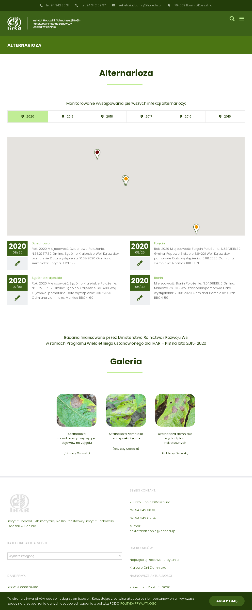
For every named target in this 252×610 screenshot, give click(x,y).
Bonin (158, 277)
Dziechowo (41, 243)
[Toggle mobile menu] (242, 18)
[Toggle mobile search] (232, 18)
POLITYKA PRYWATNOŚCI (138, 603)
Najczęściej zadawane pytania (154, 559)
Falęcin (159, 243)
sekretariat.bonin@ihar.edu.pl (153, 531)
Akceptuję (226, 600)
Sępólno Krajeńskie (47, 277)
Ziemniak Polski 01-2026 (151, 587)
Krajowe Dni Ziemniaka (148, 567)
